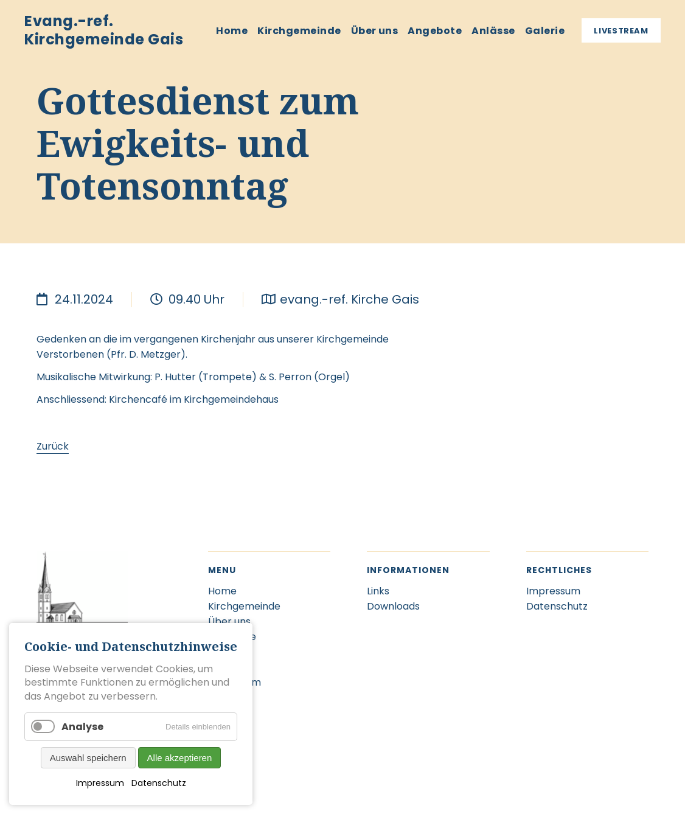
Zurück (53, 446)
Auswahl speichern (88, 758)
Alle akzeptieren (179, 758)
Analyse (82, 727)
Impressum (100, 783)
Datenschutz (158, 783)
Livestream (621, 31)
